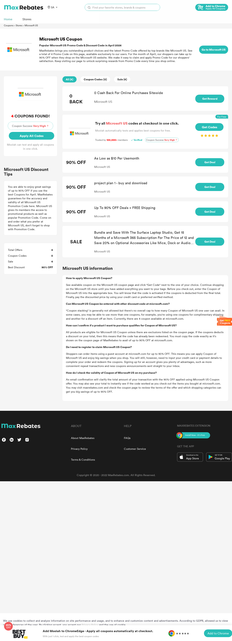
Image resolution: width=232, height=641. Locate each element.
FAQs (127, 438)
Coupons (8, 25)
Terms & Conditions (83, 459)
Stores (19, 25)
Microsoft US (31, 25)
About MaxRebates (82, 438)
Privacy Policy (79, 449)
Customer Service (135, 449)
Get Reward (210, 99)
